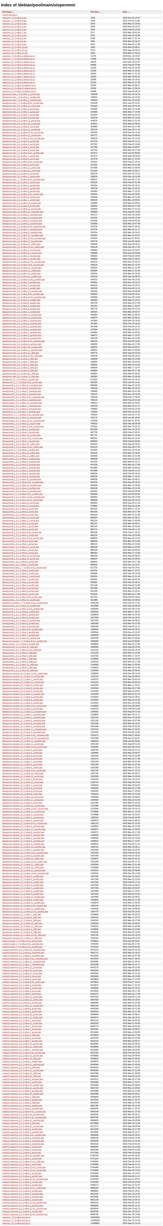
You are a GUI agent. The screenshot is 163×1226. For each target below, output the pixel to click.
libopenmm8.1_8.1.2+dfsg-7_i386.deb (19, 659)
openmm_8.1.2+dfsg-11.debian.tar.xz (19, 88)
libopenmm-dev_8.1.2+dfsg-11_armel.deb (21, 121)
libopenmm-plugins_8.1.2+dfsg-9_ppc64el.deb (23, 826)
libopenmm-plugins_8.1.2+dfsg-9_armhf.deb (22, 764)
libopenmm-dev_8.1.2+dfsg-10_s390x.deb (21, 273)
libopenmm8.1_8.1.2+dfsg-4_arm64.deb (20, 582)
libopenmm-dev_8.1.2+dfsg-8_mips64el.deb (22, 232)
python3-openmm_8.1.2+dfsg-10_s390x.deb (22, 1000)
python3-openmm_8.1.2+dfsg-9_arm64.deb (22, 1003)
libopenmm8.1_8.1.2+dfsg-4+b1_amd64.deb (22, 629)
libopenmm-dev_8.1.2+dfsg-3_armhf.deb (20, 141)
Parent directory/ (9, 15)
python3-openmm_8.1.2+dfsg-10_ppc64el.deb (23, 1114)
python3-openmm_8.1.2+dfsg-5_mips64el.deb (23, 956)
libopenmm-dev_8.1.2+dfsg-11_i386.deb (20, 376)
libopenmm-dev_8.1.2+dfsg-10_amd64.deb (21, 318)
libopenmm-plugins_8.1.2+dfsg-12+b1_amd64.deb (25, 912)
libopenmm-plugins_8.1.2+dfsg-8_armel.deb (22, 788)
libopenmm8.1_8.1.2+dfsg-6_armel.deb (20, 553)
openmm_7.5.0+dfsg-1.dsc (14, 18)
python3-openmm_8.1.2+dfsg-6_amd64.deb (22, 1100)
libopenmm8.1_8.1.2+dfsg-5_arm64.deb (20, 591)
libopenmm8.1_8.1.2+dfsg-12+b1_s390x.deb (22, 447)
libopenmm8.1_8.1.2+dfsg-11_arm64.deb (21, 576)
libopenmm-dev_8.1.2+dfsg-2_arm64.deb (21, 176)
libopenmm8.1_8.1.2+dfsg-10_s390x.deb (20, 453)
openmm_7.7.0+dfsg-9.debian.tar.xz (18, 59)
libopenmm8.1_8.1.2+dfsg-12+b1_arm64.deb (22, 538)
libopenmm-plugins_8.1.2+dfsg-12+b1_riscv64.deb (25, 809)
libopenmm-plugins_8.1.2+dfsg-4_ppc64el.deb (23, 856)
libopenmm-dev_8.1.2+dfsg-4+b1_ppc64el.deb (23, 341)
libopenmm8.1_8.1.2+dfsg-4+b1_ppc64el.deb (22, 482)
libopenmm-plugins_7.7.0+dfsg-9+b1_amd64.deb (24, 641)
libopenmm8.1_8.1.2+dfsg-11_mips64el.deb (22, 403)
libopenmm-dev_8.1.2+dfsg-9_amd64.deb (21, 309)
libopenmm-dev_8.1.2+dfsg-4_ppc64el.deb (21, 323)
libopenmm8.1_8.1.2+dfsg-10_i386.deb (20, 670)
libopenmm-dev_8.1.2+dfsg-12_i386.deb (20, 353)
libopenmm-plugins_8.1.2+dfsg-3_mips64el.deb (23, 732)
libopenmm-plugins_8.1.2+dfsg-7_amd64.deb (22, 888)
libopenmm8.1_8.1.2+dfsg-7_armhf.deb (20, 526)
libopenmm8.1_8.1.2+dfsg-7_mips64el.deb (21, 406)
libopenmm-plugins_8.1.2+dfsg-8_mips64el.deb (23, 723)
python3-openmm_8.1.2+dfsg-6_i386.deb (21, 1067)
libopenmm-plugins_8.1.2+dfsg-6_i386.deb (21, 917)
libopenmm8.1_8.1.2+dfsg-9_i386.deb (19, 667)
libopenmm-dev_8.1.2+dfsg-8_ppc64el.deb (21, 344)
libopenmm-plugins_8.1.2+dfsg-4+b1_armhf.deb (24, 770)
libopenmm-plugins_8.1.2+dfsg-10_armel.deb (22, 797)
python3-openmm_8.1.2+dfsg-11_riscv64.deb (22, 1070)
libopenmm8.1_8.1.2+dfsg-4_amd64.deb (20, 617)
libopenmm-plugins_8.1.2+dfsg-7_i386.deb (21, 914)
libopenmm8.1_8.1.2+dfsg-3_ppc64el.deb (21, 471)
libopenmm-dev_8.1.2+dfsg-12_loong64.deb (22, 241)
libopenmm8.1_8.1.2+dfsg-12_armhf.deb (20, 503)
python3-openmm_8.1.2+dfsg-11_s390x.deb (22, 1047)
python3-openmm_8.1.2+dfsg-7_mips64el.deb (23, 964)
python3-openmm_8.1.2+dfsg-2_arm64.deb (22, 1147)
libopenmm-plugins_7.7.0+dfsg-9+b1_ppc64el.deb (25, 603)
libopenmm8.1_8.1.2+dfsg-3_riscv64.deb (20, 441)
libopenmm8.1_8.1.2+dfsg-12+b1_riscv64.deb (23, 426)
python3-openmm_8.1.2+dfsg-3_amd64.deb (22, 1176)
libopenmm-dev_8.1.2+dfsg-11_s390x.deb (21, 271)
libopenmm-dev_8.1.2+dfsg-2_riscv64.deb (21, 250)
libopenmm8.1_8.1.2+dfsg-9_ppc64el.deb (21, 488)
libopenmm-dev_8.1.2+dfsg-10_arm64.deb (21, 203)
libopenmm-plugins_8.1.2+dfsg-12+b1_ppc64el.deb (25, 873)
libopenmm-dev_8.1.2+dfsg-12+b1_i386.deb (22, 356)
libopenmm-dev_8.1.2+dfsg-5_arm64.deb (21, 188)
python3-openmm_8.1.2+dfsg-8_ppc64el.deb (22, 1079)
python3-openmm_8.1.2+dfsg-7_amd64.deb (22, 1041)
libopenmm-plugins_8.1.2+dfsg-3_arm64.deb (22, 709)
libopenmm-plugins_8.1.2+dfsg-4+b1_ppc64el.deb (25, 853)
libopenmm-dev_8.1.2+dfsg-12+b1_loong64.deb (24, 238)
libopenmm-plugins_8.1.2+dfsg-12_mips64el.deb (24, 712)
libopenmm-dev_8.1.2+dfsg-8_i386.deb (20, 370)
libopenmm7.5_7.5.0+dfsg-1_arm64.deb (20, 379)
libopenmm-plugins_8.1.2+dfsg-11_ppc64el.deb (23, 829)
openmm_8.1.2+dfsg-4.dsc (14, 35)
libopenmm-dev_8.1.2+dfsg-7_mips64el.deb (22, 229)
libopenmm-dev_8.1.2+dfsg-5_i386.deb (20, 359)
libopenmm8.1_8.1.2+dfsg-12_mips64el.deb (22, 385)
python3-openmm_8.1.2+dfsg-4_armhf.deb (21, 1153)
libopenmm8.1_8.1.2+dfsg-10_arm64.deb (21, 600)
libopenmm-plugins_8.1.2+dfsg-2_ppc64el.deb (23, 838)
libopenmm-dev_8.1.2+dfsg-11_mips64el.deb (22, 235)
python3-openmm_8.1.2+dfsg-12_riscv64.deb (22, 1126)
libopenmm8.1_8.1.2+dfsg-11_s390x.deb (20, 456)
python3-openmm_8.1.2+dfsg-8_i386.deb (21, 1035)
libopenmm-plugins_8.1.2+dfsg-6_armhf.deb (22, 767)
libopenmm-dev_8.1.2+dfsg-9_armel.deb (20, 118)
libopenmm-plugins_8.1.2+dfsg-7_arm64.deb (22, 679)
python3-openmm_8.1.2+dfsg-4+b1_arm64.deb (23, 1053)
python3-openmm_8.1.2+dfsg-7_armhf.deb (21, 1020)
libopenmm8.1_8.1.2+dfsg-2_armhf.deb (20, 565)
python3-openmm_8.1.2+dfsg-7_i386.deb (21, 1097)
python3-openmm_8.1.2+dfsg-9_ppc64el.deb (22, 1091)
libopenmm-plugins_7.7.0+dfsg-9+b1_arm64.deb (24, 568)
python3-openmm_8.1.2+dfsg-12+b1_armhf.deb (24, 1167)
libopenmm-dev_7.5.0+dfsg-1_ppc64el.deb (21, 100)
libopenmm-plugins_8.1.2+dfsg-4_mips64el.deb (23, 726)
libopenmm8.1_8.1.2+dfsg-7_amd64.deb (20, 635)
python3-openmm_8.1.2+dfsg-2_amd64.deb (22, 1185)
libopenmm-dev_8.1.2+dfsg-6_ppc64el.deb (21, 335)
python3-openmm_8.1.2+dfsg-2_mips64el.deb (23, 1141)
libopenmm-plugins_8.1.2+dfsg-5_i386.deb (21, 929)
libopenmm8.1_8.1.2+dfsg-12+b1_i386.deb (21, 650)
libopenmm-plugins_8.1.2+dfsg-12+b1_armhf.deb (24, 747)
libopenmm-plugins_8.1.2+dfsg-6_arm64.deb (22, 685)
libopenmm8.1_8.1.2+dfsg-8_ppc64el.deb (21, 465)
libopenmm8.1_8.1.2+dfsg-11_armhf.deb (20, 520)
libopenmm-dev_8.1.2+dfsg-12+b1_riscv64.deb (23, 262)
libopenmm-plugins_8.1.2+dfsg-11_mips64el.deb (24, 729)
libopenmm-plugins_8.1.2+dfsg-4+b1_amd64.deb (24, 906)
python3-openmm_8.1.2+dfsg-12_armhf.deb (22, 997)
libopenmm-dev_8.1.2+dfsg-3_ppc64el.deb (21, 326)
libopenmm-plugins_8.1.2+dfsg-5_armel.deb (22, 803)
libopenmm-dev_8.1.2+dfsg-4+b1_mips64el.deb (24, 226)
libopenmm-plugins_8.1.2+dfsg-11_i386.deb (22, 926)
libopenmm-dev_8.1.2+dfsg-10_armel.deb (21, 124)
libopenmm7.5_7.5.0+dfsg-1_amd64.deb (20, 450)
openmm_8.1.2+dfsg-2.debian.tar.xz (18, 62)
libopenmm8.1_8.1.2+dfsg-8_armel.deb (20, 562)
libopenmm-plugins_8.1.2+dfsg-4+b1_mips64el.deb (25, 735)
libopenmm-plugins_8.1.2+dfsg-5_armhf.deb (22, 753)
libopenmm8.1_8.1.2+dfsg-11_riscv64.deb (21, 435)
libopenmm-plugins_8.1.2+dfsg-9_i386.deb (21, 932)
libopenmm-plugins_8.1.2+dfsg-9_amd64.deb (22, 894)
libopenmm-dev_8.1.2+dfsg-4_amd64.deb (21, 285)
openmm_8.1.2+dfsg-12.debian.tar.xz (19, 91)
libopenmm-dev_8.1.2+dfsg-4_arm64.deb (21, 185)
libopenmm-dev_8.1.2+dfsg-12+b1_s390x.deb (23, 247)
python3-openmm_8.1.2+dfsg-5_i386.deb (21, 1103)
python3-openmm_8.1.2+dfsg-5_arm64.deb (22, 988)
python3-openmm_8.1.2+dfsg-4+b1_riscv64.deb (24, 1111)
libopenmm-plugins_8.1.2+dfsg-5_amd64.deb (22, 879)
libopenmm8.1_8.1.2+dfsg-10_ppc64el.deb (21, 479)
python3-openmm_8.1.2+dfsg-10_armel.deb (22, 970)
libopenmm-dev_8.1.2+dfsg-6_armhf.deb (20, 159)
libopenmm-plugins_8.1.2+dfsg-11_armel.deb (22, 800)
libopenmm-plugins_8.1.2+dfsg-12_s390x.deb (23, 859)
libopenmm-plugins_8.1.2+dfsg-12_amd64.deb (23, 909)
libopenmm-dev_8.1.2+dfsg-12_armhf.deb (21, 129)
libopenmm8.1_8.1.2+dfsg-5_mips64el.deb (21, 391)
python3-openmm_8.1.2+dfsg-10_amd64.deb (22, 1094)
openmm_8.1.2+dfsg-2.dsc (14, 26)
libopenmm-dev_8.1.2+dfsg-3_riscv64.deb (21, 256)
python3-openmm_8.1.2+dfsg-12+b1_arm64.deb (24, 1170)
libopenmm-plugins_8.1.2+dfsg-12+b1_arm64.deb (24, 673)
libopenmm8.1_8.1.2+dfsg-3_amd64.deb (20, 626)
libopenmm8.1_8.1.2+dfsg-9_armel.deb (20, 541)
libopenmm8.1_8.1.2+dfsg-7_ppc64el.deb (21, 468)
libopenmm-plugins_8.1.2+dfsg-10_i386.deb (22, 923)
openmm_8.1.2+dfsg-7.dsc (14, 32)
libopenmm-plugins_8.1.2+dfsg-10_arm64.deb (23, 682)
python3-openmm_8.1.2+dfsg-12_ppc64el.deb (23, 1120)
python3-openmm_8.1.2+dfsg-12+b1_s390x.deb (24, 1188)
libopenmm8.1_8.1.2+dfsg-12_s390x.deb (20, 444)
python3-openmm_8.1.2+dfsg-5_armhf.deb (21, 1029)
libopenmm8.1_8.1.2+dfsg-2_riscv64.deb (20, 429)
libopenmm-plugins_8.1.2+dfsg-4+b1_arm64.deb (24, 706)
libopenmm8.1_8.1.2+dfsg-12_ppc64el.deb (21, 491)
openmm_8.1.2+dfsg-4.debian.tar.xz (18, 68)
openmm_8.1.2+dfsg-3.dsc (14, 30)
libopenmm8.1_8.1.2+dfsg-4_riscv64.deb (20, 432)
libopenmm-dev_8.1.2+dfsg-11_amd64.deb (21, 315)
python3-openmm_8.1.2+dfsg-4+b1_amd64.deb (24, 1135)
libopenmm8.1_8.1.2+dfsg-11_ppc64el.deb (21, 485)
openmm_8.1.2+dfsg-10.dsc (15, 47)
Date (125, 12)
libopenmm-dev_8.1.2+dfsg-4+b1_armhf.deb (22, 162)
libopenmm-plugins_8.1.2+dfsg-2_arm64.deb (22, 703)
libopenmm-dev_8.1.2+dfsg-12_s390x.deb (21, 244)
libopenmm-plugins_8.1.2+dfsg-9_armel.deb (22, 794)
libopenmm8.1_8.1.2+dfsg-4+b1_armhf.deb (22, 532)
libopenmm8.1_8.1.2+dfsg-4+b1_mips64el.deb (23, 397)
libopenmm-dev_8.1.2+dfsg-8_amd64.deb (21, 303)
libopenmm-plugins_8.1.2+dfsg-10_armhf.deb (22, 773)
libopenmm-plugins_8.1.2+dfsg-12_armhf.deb (22, 744)
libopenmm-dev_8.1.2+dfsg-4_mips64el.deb (22, 221)
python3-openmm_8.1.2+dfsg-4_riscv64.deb (22, 1200)
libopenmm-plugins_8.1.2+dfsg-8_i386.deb (21, 920)
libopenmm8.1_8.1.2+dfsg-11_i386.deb (20, 665)
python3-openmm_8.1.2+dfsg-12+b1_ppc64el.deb (25, 1214)
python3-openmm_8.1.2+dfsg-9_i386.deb (21, 1123)
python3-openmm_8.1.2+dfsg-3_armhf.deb (21, 1164)
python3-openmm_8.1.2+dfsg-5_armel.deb (21, 1038)
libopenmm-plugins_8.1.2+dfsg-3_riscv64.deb (23, 817)
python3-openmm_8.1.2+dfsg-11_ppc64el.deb (23, 1064)
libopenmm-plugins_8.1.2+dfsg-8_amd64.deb (22, 900)
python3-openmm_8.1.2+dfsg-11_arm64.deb (22, 1006)
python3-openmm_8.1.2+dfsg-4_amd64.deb (22, 1191)
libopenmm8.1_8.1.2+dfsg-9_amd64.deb (20, 623)
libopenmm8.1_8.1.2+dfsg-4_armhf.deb (20, 535)
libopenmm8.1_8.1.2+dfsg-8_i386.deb (19, 662)
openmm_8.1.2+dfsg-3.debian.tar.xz (18, 65)
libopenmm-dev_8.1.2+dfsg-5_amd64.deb (21, 300)
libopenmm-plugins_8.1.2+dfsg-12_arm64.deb (23, 676)
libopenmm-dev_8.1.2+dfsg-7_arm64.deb (21, 200)
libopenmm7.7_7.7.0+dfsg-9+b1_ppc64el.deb (22, 415)
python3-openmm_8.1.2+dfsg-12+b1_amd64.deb (24, 1203)
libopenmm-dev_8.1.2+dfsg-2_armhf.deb (20, 174)
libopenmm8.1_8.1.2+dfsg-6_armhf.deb (20, 509)
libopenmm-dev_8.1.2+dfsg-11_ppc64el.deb (22, 350)
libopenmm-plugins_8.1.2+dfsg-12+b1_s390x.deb (24, 862)
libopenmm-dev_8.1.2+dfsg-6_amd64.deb (21, 306)
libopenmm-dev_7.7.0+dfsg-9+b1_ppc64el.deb (23, 179)
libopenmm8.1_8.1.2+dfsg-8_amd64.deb (20, 644)
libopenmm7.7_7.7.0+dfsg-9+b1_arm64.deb (22, 382)
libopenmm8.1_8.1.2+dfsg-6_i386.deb (19, 656)
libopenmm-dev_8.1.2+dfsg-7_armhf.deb (20, 156)
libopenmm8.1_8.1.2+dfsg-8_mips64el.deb (21, 388)
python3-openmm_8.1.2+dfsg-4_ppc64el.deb (22, 1197)
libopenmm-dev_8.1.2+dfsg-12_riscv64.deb (22, 253)
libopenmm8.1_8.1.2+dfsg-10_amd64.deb (21, 620)
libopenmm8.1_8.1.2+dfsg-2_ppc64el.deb (21, 459)
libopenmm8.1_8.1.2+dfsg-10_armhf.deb (20, 518)
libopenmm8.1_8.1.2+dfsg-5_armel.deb (20, 544)
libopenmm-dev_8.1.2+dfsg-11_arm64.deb (21, 209)
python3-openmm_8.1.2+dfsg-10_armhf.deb (22, 1014)
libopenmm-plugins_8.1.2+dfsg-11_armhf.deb (22, 776)
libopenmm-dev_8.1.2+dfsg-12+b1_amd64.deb (23, 279)
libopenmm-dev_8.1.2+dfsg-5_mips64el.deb (22, 224)
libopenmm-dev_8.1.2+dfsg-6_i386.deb (20, 368)
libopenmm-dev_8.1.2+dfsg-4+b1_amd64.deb (23, 294)
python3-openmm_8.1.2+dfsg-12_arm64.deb (22, 1056)
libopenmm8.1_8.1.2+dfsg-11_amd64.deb (21, 638)
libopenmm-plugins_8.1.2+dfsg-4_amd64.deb (22, 885)
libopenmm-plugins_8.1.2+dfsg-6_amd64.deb (22, 891)
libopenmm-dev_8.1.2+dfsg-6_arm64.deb (21, 191)
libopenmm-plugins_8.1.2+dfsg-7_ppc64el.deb (23, 850)
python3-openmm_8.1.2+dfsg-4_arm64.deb (22, 1159)
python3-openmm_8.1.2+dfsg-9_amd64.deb (22, 1106)
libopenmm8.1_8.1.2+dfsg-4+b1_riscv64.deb (22, 438)
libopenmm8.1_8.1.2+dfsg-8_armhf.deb (20, 512)
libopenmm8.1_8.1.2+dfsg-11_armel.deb (20, 547)
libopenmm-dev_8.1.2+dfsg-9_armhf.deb (20, 165)
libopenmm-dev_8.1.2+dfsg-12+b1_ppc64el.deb (24, 297)
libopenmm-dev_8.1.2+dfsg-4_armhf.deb (20, 144)
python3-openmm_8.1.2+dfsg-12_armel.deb (22, 967)
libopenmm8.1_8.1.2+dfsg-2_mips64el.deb (21, 394)
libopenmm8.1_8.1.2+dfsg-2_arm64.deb (20, 573)
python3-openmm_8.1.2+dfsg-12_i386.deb (21, 1076)
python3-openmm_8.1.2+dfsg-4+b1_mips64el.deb (24, 959)
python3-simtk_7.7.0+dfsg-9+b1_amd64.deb (22, 947)
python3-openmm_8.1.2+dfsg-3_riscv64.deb (22, 1182)
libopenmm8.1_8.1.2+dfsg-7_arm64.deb (20, 579)
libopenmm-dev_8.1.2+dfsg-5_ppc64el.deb (21, 329)
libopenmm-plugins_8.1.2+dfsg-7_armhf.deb (22, 762)
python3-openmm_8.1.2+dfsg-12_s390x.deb (22, 1017)
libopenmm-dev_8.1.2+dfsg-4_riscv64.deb (21, 259)
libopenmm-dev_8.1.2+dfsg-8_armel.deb (20, 127)
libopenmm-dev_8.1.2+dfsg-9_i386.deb (20, 365)
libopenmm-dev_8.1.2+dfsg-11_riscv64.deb (22, 268)
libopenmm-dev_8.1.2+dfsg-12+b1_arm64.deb (23, 138)
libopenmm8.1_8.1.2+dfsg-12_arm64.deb (21, 556)
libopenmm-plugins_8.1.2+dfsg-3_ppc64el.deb (23, 844)
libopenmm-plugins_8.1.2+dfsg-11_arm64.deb (23, 694)
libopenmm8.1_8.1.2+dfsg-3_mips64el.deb (21, 409)
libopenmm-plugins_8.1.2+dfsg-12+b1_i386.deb (24, 935)
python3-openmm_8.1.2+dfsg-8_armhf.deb (21, 994)
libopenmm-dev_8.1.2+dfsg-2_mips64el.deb (22, 215)
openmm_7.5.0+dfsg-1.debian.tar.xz (18, 56)
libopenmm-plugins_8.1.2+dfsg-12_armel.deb (22, 782)
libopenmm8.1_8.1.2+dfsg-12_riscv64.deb (21, 423)
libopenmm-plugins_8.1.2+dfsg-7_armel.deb (22, 785)
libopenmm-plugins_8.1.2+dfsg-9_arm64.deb (22, 700)
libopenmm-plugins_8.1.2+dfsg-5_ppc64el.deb (23, 835)
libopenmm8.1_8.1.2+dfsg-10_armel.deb (20, 559)
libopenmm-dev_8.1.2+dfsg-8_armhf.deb (20, 150)
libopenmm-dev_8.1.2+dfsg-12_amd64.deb (21, 276)
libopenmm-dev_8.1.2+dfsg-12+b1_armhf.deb (23, 132)
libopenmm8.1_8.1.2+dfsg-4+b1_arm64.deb (22, 597)
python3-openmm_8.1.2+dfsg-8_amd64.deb (22, 1129)
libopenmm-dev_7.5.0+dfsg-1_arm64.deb (21, 94)
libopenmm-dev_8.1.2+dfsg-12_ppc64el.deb (22, 291)
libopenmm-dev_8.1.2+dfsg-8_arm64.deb (21, 206)
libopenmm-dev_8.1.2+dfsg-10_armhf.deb (21, 171)
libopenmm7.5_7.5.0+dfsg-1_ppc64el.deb (21, 412)
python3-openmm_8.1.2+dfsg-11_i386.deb (21, 1073)
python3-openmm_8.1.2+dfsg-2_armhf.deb (21, 1173)
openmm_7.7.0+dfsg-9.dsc (14, 21)
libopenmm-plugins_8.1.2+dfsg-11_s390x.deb (23, 864)
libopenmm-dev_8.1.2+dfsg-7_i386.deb (20, 362)
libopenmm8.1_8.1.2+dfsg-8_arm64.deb (20, 594)
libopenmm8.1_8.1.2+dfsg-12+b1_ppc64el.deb (23, 497)
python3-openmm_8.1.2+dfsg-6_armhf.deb (21, 985)
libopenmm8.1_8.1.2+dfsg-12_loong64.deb (21, 418)
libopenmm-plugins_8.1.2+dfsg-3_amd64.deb (22, 882)
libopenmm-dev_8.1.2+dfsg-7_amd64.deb (21, 312)
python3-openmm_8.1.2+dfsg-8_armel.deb (21, 991)
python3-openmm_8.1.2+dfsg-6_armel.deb (21, 979)
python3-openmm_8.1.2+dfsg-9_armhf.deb (21, 1009)
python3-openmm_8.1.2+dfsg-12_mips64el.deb (23, 950)
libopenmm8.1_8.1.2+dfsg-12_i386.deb (20, 647)
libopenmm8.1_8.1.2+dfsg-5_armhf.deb (20, 523)
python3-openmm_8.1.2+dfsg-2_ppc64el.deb (22, 1194)
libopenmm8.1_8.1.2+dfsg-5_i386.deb (19, 653)
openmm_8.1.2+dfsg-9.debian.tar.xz (18, 82)
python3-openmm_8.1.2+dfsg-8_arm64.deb (22, 1011)
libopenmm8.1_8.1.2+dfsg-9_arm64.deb (20, 588)
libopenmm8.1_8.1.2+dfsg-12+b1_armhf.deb (22, 500)
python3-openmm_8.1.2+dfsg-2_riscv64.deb (22, 1211)
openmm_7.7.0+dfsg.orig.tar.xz (16, 1220)
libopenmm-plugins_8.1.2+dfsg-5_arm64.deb (22, 691)
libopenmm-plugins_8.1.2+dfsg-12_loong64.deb (23, 741)
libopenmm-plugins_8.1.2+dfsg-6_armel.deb (22, 791)
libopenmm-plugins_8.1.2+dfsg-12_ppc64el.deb (23, 870)
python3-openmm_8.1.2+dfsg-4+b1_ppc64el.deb (24, 1117)
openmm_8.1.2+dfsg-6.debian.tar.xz (18, 74)
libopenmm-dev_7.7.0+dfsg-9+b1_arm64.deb (22, 103)
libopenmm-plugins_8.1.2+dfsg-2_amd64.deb (22, 876)
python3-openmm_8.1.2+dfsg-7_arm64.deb (22, 1026)
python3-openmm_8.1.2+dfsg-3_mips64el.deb (23, 1138)
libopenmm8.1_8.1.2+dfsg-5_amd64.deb (20, 615)
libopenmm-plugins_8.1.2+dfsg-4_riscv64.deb (23, 820)
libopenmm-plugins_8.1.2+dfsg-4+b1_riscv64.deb (24, 823)
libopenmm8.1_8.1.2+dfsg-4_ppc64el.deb (21, 473)
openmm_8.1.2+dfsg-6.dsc (14, 38)
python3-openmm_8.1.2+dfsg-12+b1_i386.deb (23, 1161)
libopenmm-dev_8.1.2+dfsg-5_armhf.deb (20, 147)
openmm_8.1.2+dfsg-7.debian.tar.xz (18, 77)
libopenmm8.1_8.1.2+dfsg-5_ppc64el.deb (21, 462)
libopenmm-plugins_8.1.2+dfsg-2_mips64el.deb (23, 717)
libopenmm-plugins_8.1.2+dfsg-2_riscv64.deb (23, 815)
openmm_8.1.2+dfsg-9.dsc (14, 44)
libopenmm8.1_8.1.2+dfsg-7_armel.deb (20, 550)
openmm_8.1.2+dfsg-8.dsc (14, 41)
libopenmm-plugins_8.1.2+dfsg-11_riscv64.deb (23, 811)
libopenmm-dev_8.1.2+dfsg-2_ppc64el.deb (21, 321)
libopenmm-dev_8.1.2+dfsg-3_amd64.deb (21, 288)
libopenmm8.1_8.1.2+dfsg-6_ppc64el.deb (21, 476)
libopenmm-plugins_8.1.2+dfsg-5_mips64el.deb (23, 720)
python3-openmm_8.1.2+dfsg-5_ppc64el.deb (22, 1132)
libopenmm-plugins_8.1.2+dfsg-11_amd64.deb (23, 903)
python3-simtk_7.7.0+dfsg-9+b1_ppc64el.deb (22, 944)
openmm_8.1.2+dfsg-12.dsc (15, 50)
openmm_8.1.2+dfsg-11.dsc (15, 53)
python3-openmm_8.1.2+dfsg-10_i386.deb (21, 1058)
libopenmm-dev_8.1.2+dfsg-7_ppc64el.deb (21, 332)
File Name (7, 12)
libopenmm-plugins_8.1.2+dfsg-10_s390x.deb (23, 867)
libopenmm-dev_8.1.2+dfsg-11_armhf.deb (21, 168)
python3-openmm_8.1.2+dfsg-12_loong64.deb (23, 1155)
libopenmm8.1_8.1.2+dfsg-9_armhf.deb (20, 515)
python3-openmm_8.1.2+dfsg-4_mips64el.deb (23, 1144)
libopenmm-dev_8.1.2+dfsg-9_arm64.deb (21, 197)
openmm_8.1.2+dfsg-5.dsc (14, 24)
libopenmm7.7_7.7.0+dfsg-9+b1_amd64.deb (22, 494)
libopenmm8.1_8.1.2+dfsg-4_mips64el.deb (21, 400)
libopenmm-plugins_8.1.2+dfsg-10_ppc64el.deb (23, 847)
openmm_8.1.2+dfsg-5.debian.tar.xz (18, 71)
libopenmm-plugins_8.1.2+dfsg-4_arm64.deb (22, 697)
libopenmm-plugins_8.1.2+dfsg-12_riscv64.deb (23, 806)
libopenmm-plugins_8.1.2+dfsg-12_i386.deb (22, 938)
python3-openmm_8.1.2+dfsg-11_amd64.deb (22, 1088)
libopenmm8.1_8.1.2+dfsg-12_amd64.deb (21, 606)
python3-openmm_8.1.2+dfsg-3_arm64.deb (22, 1150)
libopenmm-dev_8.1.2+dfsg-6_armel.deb (20, 112)
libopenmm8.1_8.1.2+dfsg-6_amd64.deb (20, 612)
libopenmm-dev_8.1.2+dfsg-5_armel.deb (20, 109)
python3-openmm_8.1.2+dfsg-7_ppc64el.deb (22, 1050)
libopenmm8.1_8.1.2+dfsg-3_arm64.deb (20, 585)
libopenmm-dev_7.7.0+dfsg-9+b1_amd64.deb (23, 153)
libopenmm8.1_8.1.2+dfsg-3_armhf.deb (20, 529)
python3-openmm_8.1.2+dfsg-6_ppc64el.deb (22, 1108)
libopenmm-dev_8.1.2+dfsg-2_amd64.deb (21, 282)
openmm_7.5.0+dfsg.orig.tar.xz (16, 1217)
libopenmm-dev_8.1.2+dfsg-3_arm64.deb (21, 182)
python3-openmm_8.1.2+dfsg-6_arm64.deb (22, 1082)
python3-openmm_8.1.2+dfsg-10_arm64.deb (22, 1044)
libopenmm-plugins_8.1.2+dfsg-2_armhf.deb (22, 779)
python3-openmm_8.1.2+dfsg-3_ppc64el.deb (22, 1206)
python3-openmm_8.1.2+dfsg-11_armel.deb (22, 973)
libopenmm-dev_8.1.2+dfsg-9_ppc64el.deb (21, 338)
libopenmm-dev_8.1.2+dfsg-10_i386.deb (20, 374)
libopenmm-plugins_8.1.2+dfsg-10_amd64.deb (23, 897)
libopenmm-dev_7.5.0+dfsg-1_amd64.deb (21, 97)
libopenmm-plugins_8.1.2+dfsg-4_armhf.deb (22, 756)
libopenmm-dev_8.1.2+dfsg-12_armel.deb (21, 106)
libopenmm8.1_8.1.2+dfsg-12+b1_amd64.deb (23, 609)
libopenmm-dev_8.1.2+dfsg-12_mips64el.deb (22, 212)
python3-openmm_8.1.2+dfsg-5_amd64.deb (22, 1061)
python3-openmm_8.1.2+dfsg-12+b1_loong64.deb (25, 1179)
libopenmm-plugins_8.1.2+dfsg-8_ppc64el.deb (23, 832)
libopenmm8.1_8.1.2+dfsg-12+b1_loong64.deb (23, 421)
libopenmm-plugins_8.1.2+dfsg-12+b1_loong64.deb (25, 738)
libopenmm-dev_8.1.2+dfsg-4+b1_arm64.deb (22, 194)
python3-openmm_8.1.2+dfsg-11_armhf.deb (22, 1023)
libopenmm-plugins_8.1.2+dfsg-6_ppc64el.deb (23, 841)
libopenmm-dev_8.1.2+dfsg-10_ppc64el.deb (22, 347)
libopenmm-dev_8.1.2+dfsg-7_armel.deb (20, 115)
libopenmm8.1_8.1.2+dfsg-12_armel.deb (20, 506)
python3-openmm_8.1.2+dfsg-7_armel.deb (21, 1032)
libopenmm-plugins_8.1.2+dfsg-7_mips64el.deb (23, 714)
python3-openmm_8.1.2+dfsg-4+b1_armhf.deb (23, 982)
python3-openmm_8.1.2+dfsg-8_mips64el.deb (23, 953)
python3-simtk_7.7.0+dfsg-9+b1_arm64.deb (22, 941)
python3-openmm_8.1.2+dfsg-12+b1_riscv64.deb (24, 1208)
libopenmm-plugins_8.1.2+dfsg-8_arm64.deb (22, 688)
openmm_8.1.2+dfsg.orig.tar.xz (16, 1223)
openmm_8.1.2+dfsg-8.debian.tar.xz (18, 79)
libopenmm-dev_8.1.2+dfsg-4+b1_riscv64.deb (23, 265)
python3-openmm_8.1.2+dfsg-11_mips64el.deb (23, 961)
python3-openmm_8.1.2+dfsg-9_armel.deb (21, 976)
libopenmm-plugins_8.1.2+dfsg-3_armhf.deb (22, 750)
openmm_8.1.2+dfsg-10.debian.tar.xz (19, 85)
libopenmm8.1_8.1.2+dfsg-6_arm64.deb (20, 570)
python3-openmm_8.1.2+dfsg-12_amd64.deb (22, 1085)
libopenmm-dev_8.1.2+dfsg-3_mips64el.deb (22, 218)
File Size (95, 12)
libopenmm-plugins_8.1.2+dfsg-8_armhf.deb (22, 759)
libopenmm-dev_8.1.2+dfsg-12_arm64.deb (21, 135)
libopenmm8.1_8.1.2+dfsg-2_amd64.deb (20, 632)
